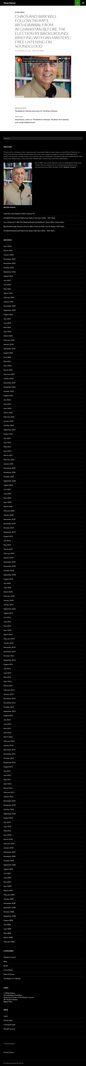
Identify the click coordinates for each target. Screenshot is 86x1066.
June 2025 (7, 285)
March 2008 (8, 937)
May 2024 (7, 327)
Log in (6, 1016)
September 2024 (10, 310)
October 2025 (9, 268)
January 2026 (9, 255)
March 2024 (8, 336)
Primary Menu (83, 3)
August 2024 (8, 314)
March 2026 (8, 250)
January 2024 (9, 344)
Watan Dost (8, 1002)
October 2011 (9, 758)
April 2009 (8, 886)
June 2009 (7, 878)
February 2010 (9, 843)
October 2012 (9, 707)
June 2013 (7, 673)
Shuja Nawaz (10, 3)
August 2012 (8, 715)
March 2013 (8, 686)
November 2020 (10, 472)
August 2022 (8, 396)
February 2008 (9, 942)
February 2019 (9, 553)
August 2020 (8, 485)
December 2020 (9, 468)
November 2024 (10, 306)
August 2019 (8, 536)
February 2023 (9, 374)
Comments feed (9, 1025)
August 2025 (8, 276)
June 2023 (7, 357)
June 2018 (7, 588)
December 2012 (9, 698)
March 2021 (8, 455)
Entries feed (8, 1020)
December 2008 (9, 903)
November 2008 (10, 907)
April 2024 (8, 332)
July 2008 (7, 925)
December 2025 (9, 259)
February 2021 (9, 460)
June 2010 (7, 826)
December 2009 (9, 852)
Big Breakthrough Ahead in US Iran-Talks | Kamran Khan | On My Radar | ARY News (34, 226)
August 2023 (8, 353)
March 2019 (8, 549)
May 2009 (7, 882)
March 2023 (8, 370)
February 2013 (9, 690)
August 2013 (8, 664)
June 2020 (7, 494)
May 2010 (7, 831)
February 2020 (9, 511)
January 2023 (9, 378)
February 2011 (9, 792)
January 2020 (9, 515)
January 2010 (9, 848)
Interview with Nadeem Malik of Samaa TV (19, 214)
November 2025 (10, 263)
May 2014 (7, 626)
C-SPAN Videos (9, 993)
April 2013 (8, 681)
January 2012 (9, 745)
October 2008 (9, 912)
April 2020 (8, 502)
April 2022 (8, 408)
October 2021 (9, 425)
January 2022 (9, 421)
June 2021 (7, 442)
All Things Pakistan (11, 999)
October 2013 (9, 656)
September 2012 (10, 711)
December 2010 (9, 801)
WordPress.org (9, 1029)
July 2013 (7, 669)
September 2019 (10, 532)
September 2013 (10, 660)
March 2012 (8, 737)
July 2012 (7, 720)
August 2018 (8, 579)
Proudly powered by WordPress (13, 1063)
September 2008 (10, 916)
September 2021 (10, 430)
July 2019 (7, 541)
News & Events (9, 974)
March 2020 (8, 506)
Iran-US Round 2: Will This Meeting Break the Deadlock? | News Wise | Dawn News (34, 222)
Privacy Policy (9, 1052)
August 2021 (8, 434)
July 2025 (7, 280)
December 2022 (9, 383)
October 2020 (9, 477)
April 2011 (8, 784)
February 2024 (9, 340)
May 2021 (7, 447)
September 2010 (10, 814)
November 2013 (10, 652)
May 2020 (7, 498)
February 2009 (9, 895)
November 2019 (10, 524)
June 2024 (7, 323)
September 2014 (10, 609)
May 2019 (7, 545)
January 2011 (9, 797)
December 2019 (9, 519)
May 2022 (7, 404)
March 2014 (8, 634)
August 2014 (8, 613)
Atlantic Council (70, 167)
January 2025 (9, 302)
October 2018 (9, 570)
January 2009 (9, 899)
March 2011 (8, 788)
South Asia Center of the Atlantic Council (19, 997)
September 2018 (10, 575)
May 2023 (7, 361)
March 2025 (8, 293)
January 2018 (9, 600)
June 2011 (7, 775)
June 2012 (7, 724)
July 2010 (7, 822)
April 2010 (8, 835)
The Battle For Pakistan (12, 978)
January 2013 (9, 694)
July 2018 (7, 583)
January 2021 (9, 464)
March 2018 (8, 592)
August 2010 (8, 818)
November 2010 (10, 805)
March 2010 (8, 839)
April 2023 (8, 366)
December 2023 (9, 349)
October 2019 (9, 528)
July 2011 (7, 771)
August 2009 (8, 869)
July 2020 (7, 489)
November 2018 (10, 566)
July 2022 (7, 400)
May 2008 (7, 933)
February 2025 (9, 297)
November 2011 (10, 754)
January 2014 (9, 643)
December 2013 (9, 647)
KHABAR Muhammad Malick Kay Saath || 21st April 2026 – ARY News (29, 218)
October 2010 (9, 809)
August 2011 (8, 767)
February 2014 (9, 639)
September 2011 (10, 762)
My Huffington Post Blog (13, 995)
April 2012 (8, 733)
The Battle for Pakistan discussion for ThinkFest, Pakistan (43, 109)
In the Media (19, 12)
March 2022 (8, 413)
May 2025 (7, 289)
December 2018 (9, 562)
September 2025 (10, 272)
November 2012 (10, 703)
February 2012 (9, 741)
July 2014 (7, 617)
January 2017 (9, 605)
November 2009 (10, 856)
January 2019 (9, 558)
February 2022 (9, 417)
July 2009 (7, 873)
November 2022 (10, 387)
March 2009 (8, 890)
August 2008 (8, 920)
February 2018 (9, 596)
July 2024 (7, 319)
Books (6, 966)
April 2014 (8, 630)
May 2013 (7, 677)
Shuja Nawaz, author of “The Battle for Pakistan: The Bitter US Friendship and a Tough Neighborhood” (43, 119)
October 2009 (9, 861)
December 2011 (9, 750)
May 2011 (7, 779)
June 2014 (7, 622)
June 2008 (7, 929)
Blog (5, 961)
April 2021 (8, 451)
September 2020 (10, 481)
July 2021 (7, 438)
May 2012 (7, 728)
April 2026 (8, 246)
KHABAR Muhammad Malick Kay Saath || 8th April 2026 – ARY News (29, 231)
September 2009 (10, 865)
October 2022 (9, 391)
